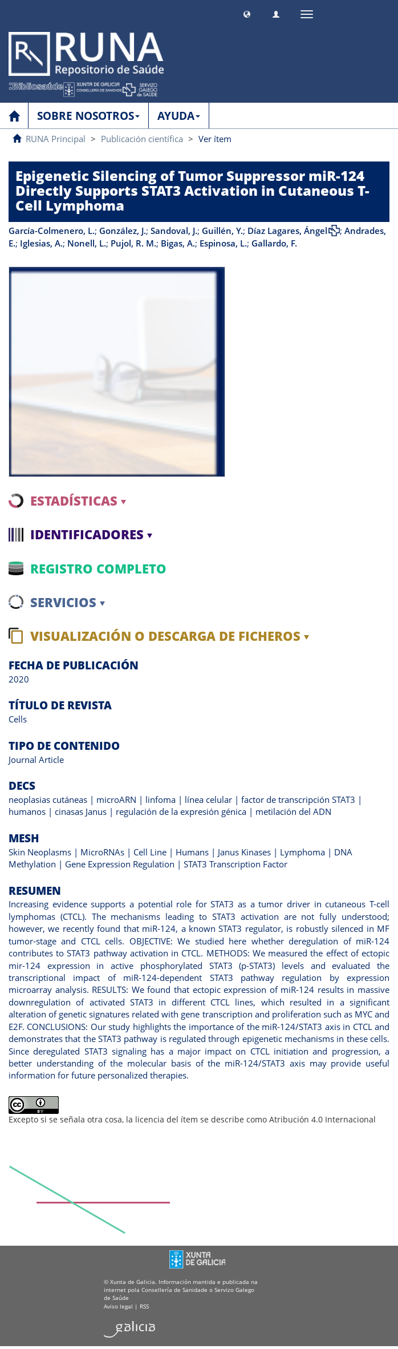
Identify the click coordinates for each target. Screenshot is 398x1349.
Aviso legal (118, 1306)
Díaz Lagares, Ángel (287, 230)
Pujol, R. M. (133, 243)
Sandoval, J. (174, 230)
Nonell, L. (86, 243)
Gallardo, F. (274, 243)
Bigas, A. (178, 243)
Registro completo (98, 568)
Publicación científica (142, 138)
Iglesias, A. (41, 243)
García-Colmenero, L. (52, 230)
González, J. (122, 230)
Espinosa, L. (223, 243)
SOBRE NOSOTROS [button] (88, 115)
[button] (247, 13)
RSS (144, 1306)
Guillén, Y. (222, 230)
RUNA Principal (56, 138)
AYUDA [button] (178, 115)
